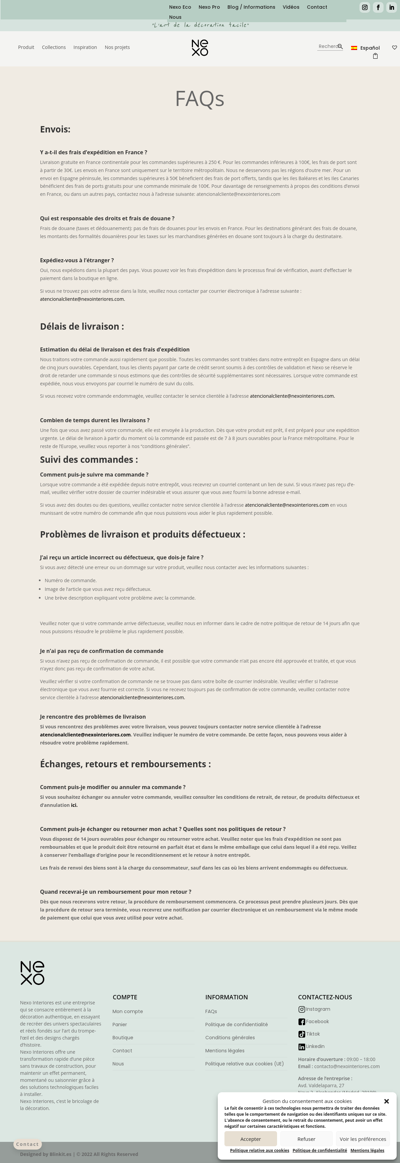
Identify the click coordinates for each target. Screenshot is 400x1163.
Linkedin (315, 1046)
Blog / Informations (251, 7)
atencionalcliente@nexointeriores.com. (82, 299)
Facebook (317, 1021)
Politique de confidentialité (319, 1150)
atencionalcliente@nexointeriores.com (287, 505)
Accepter (251, 1139)
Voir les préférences (363, 1139)
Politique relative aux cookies (259, 1150)
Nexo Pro (209, 7)
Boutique (123, 1037)
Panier (120, 1024)
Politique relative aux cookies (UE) (244, 1063)
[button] (386, 1101)
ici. (74, 805)
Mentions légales (367, 1150)
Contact (317, 7)
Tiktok (313, 1034)
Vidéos (291, 7)
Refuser (306, 1139)
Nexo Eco (180, 7)
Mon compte (128, 1011)
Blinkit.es (60, 1154)
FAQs (211, 1011)
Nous (175, 17)
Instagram (318, 1009)
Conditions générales (230, 1037)
